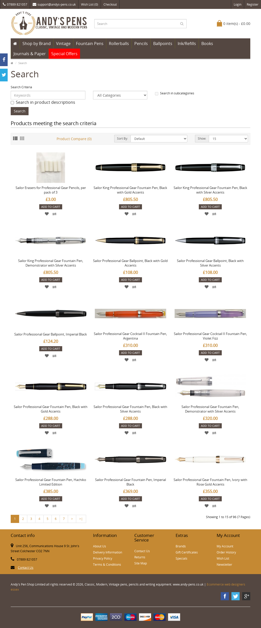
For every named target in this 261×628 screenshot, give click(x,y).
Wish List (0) (89, 4)
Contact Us (25, 567)
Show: (202, 138)
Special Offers (64, 53)
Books (207, 43)
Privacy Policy (102, 558)
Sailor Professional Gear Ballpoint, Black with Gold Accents (130, 263)
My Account (225, 546)
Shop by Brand (36, 43)
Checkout (110, 4)
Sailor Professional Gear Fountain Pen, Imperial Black (130, 482)
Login (237, 4)
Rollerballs (119, 43)
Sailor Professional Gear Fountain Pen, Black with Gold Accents (50, 409)
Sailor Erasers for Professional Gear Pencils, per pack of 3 (51, 190)
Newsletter (224, 564)
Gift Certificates (187, 552)
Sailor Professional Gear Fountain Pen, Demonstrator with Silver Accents (210, 409)
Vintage (63, 43)
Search (22, 63)
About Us (99, 546)
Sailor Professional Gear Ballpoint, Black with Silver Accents (210, 263)
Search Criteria (21, 87)
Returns (139, 557)
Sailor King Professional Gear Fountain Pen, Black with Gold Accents (130, 190)
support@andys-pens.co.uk (54, 4)
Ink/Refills (187, 43)
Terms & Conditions (107, 564)
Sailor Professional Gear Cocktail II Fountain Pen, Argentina (130, 336)
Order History (226, 552)
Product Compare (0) (74, 138)
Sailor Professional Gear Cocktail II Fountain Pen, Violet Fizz (210, 336)
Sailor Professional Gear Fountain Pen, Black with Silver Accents (130, 409)
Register (252, 4)
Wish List (223, 558)
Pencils (141, 43)
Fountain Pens (89, 43)
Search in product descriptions (43, 102)
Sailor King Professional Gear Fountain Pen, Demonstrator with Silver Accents (50, 263)
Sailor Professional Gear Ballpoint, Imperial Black (50, 334)
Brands (181, 546)
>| (81, 519)
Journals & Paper (30, 53)
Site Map (140, 563)
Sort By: (122, 138)
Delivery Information (107, 552)
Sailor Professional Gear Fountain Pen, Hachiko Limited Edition (50, 482)
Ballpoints (162, 43)
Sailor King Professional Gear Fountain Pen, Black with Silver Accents (210, 190)
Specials (181, 558)
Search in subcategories (174, 93)
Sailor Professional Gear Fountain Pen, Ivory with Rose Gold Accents (210, 482)
